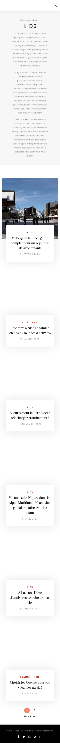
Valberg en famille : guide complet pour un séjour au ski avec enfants (30, 243)
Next (28, 716)
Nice (35, 322)
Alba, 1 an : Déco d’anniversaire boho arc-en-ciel (30, 598)
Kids (30, 232)
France (25, 677)
